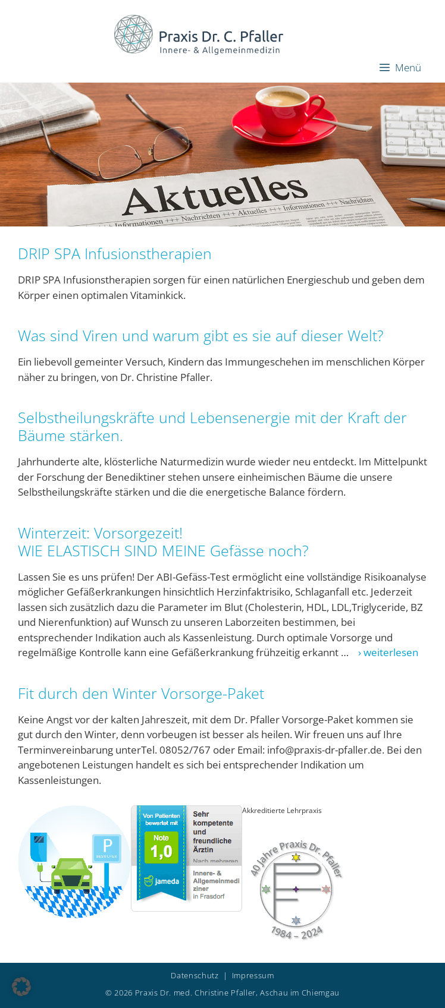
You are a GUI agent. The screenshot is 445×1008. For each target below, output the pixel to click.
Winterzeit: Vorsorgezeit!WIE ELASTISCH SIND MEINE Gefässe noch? (163, 541)
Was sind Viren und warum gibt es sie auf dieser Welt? (201, 335)
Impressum (253, 975)
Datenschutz (194, 975)
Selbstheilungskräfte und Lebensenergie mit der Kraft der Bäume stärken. (212, 426)
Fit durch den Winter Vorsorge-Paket (141, 693)
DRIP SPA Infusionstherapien (115, 253)
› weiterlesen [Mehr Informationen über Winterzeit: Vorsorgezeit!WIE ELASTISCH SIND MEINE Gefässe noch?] (384, 652)
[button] (21, 986)
